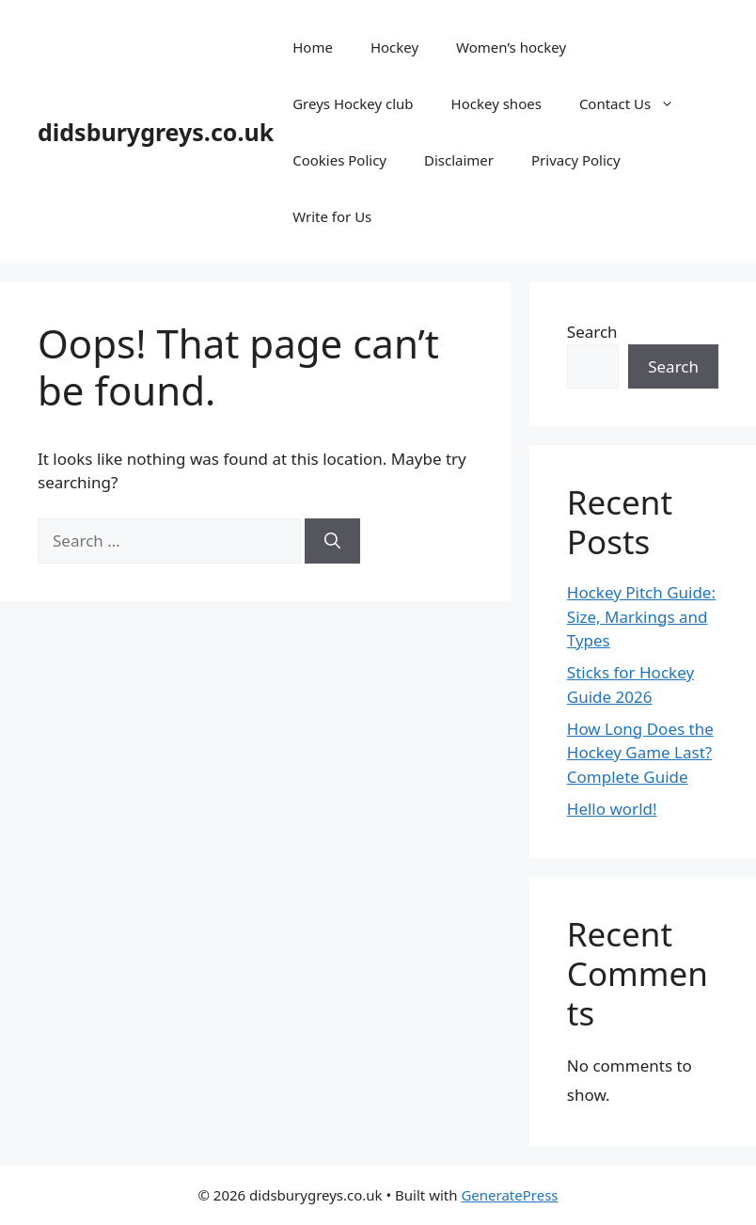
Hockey (394, 47)
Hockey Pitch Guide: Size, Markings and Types (641, 616)
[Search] (332, 541)
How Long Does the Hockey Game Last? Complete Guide (640, 753)
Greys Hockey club (352, 103)
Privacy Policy (576, 160)
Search (592, 331)
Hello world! (612, 808)
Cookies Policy (339, 160)
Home (312, 47)
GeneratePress (509, 1194)
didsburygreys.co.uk (156, 132)
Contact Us (636, 103)
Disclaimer (459, 160)
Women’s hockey (511, 47)
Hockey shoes (496, 103)
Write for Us (331, 216)
